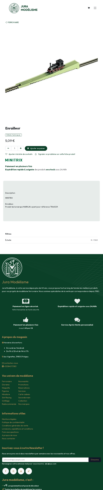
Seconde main (24, 397)
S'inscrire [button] (95, 459)
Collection (22, 401)
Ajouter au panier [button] (36, 148)
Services (22, 391)
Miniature (6, 394)
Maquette (6, 388)
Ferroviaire (7, 381)
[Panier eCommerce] (88, 8)
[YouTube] (21, 471)
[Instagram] (13, 471)
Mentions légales (9, 419)
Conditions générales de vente (15, 425)
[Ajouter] (21, 148)
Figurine (5, 391)
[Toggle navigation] (95, 8)
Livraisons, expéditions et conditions (17, 429)
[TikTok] (28, 471)
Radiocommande (9, 404)
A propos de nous (9, 435)
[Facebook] (5, 471)
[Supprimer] (8, 148)
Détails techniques (13, 135)
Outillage (6, 401)
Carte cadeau (24, 394)
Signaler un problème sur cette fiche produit (55, 154)
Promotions (23, 384)
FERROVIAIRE (12, 22)
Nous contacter (8, 438)
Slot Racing (6, 397)
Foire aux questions (10, 432)
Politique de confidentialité (13, 422)
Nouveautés (23, 381)
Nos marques (24, 404)
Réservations (24, 388)
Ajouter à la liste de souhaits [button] (18, 154)
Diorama (5, 384)
